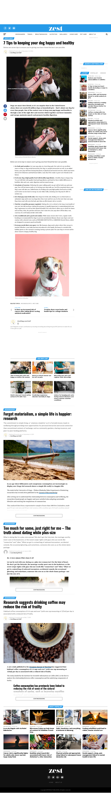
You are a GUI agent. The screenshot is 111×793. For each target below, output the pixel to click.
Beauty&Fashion (41, 34)
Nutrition (53, 34)
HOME (51, 783)
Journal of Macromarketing (48, 493)
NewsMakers (20, 34)
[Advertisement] (55, 12)
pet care (36, 303)
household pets (27, 303)
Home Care (74, 34)
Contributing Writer (16, 553)
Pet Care (83, 34)
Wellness (63, 34)
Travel (29, 34)
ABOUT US (92, 34)
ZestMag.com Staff (15, 52)
